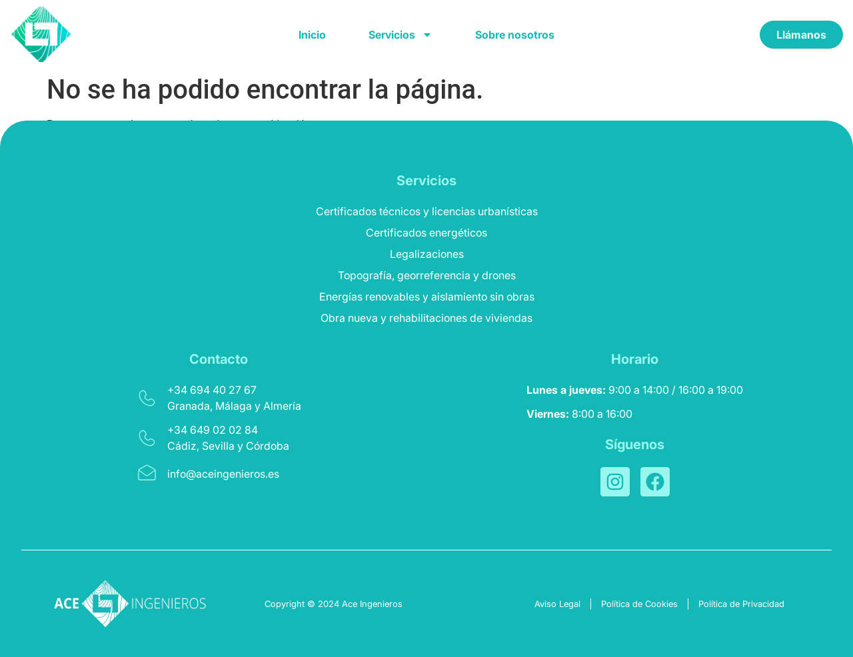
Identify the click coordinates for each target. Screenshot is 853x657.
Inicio (312, 34)
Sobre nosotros (514, 34)
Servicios (400, 35)
